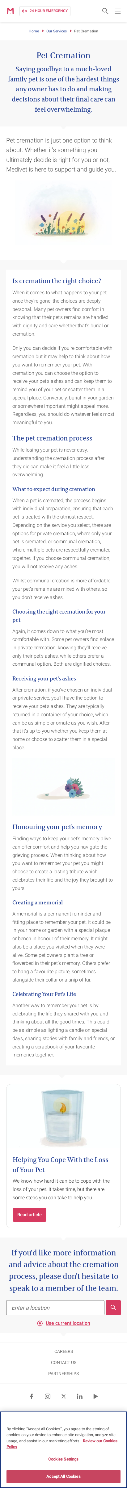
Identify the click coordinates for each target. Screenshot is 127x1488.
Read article (29, 1214)
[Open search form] (105, 11)
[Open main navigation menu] (118, 11)
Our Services (56, 31)
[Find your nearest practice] (55, 1307)
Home (34, 31)
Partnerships (63, 1373)
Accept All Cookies (63, 1477)
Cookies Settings (63, 1459)
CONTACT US (63, 1362)
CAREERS (63, 1351)
